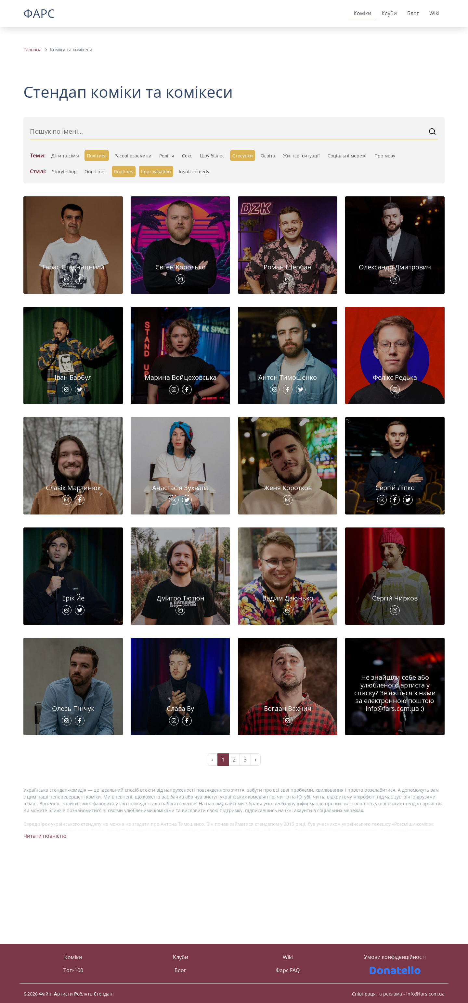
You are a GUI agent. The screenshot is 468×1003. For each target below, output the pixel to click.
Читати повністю (44, 919)
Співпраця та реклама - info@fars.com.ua (398, 994)
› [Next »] (255, 843)
